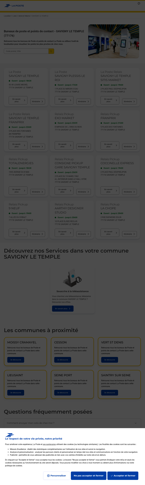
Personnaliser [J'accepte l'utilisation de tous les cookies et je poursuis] (58, 475)
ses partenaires (49, 444)
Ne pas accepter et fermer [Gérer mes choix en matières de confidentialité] (89, 475)
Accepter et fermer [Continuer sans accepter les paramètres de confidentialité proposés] (124, 475)
